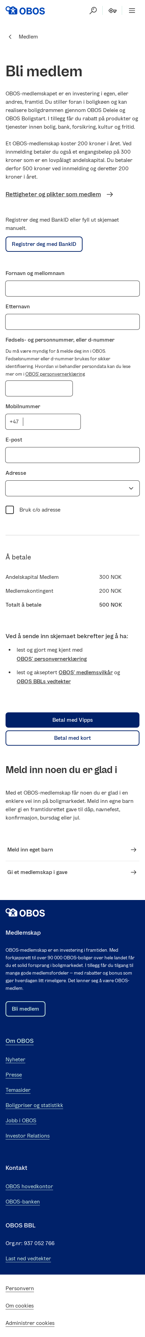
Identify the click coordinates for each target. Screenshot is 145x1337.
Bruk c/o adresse (32, 509)
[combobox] (66, 488)
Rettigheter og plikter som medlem (60, 194)
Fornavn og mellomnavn (35, 273)
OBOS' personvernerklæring (55, 374)
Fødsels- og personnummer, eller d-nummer (60, 339)
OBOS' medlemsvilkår (86, 672)
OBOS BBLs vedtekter (44, 681)
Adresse (16, 473)
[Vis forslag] (131, 488)
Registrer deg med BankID (44, 244)
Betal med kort (72, 738)
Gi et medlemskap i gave (72, 872)
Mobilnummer (23, 406)
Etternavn (18, 306)
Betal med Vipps (72, 720)
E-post (14, 439)
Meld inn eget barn (72, 850)
